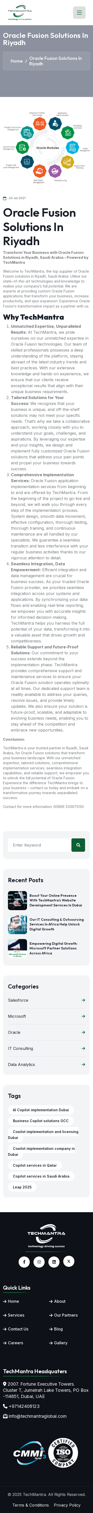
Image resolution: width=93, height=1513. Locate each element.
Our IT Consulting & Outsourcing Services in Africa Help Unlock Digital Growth (57, 924)
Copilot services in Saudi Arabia (41, 1176)
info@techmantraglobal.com (38, 1416)
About (59, 1301)
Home (13, 1301)
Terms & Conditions (30, 1505)
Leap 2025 (22, 1187)
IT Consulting (46, 1048)
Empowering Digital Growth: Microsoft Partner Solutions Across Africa (54, 948)
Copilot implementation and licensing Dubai (43, 1135)
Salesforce (46, 1000)
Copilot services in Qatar (35, 1165)
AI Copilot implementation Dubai (41, 1110)
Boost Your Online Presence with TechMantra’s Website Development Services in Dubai (56, 900)
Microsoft (46, 1016)
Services (16, 1315)
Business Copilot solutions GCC (41, 1121)
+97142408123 (24, 1406)
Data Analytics (46, 1064)
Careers (15, 1342)
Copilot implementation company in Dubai (41, 1151)
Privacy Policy (67, 1505)
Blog (58, 1328)
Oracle (46, 1032)
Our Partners (66, 1315)
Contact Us (18, 1328)
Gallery (60, 1342)
